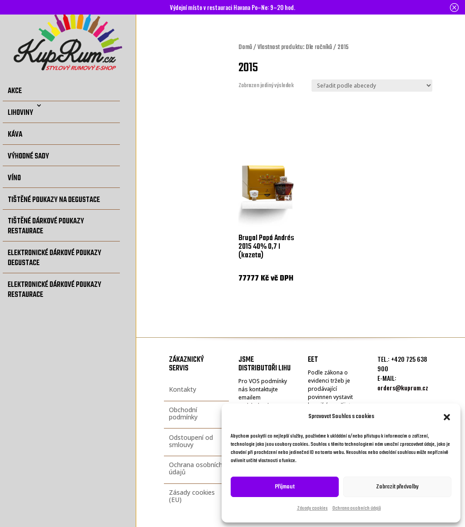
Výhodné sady (28, 156)
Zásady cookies (312, 508)
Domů (245, 47)
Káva (15, 134)
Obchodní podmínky (183, 413)
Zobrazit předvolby (397, 487)
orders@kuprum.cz (402, 387)
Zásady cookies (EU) (192, 496)
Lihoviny (20, 113)
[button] (446, 417)
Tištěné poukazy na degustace (54, 200)
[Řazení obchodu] (372, 85)
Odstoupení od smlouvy (191, 441)
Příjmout (285, 487)
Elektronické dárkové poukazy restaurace (54, 290)
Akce (15, 91)
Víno (14, 178)
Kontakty (182, 389)
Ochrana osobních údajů (356, 508)
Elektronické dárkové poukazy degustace (54, 258)
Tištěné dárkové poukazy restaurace (46, 226)
